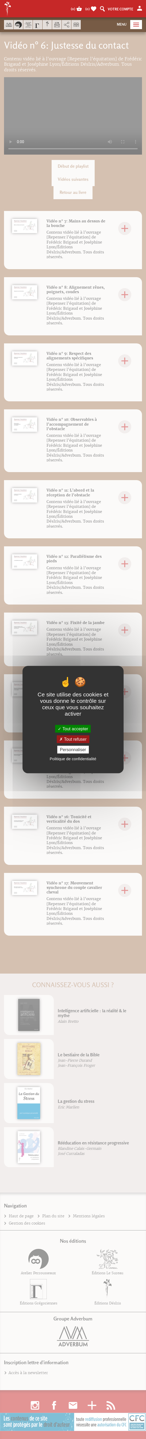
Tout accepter (73, 728)
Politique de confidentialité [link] (73, 758)
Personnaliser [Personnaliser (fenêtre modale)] (73, 749)
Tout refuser (73, 739)
